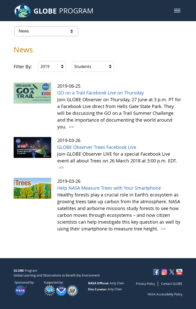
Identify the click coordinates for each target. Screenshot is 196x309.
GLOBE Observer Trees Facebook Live (96, 147)
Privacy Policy (145, 284)
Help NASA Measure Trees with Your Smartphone (109, 188)
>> (71, 127)
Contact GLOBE (171, 284)
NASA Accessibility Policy (165, 294)
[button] (177, 11)
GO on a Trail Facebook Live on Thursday (100, 93)
